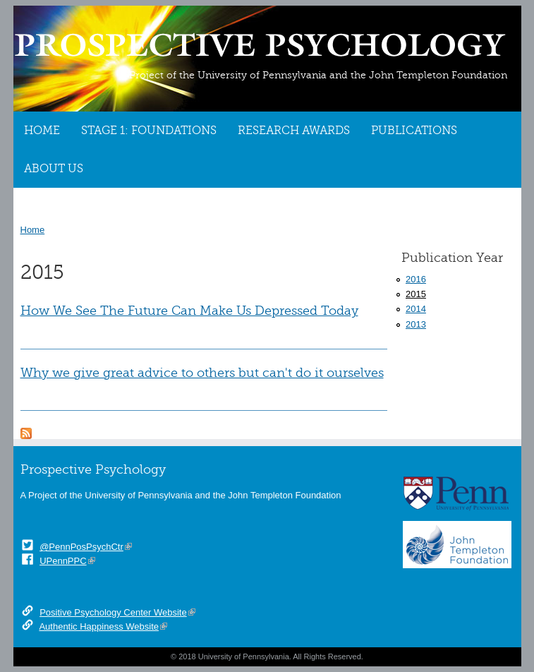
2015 (416, 294)
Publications (414, 130)
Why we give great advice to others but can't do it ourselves (202, 373)
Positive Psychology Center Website (113, 612)
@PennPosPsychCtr (81, 546)
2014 (416, 309)
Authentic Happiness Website (99, 626)
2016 (416, 279)
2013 (416, 324)
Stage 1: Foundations (149, 130)
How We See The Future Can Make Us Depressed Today (189, 311)
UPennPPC (63, 561)
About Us (53, 168)
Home (42, 130)
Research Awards (294, 130)
